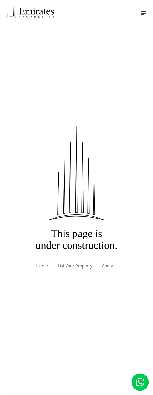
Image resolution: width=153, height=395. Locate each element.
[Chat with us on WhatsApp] (140, 382)
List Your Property (75, 266)
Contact (109, 266)
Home (42, 266)
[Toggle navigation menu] (143, 13)
